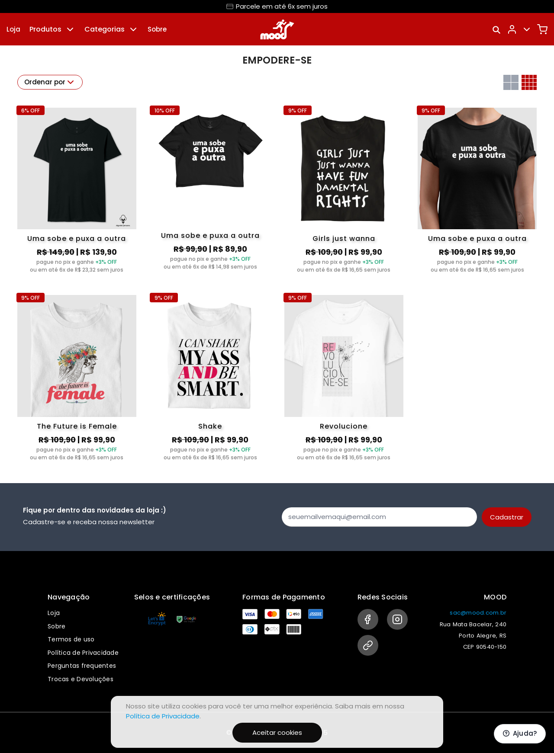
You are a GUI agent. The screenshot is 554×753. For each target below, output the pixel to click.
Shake (210, 426)
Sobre (157, 29)
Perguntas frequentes (82, 665)
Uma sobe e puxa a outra (76, 239)
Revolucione (343, 426)
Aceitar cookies (277, 732)
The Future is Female (77, 426)
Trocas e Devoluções (80, 679)
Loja (13, 29)
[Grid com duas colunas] (511, 82)
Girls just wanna (343, 239)
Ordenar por (50, 82)
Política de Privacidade (83, 652)
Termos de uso (71, 639)
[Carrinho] (542, 29)
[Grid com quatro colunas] (529, 82)
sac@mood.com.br (478, 613)
